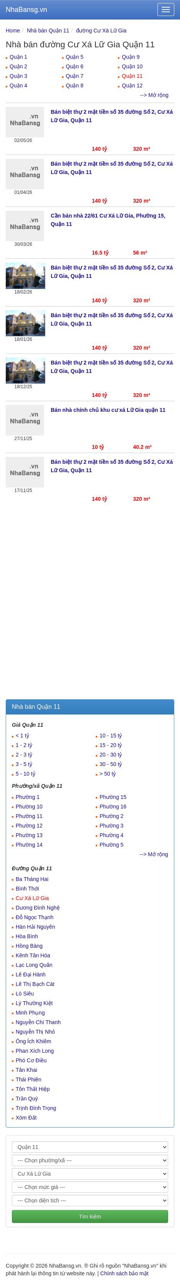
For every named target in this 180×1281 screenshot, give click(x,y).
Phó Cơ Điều (31, 1060)
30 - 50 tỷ (111, 764)
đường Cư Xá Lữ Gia (101, 30)
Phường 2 (111, 816)
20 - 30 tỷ (111, 755)
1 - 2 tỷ (24, 745)
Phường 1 (27, 797)
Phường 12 (29, 826)
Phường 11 (29, 816)
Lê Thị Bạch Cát (35, 984)
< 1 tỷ (22, 735)
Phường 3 (111, 826)
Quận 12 (132, 85)
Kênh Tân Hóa (33, 955)
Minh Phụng (30, 1013)
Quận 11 (132, 76)
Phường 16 (113, 806)
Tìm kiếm (90, 1216)
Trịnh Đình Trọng (36, 1108)
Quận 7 (74, 76)
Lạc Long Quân (34, 965)
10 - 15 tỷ (111, 735)
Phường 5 (111, 845)
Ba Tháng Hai (32, 879)
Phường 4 (111, 835)
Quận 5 (74, 57)
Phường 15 (113, 797)
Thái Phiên (28, 1079)
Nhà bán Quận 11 (48, 30)
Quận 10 (132, 66)
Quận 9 (130, 57)
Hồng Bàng (29, 946)
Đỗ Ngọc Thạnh (34, 917)
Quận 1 (18, 57)
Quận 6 (74, 66)
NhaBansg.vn (26, 9)
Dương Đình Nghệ (38, 908)
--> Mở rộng (154, 95)
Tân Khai (26, 1070)
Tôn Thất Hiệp (33, 1089)
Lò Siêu (25, 994)
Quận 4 (18, 85)
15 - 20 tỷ (111, 745)
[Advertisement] (90, 605)
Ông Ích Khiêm (33, 1041)
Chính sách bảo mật (124, 1273)
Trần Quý (27, 1098)
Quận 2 (18, 66)
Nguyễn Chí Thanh (38, 1022)
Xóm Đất (26, 1118)
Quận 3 (18, 76)
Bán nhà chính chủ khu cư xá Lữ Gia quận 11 (108, 410)
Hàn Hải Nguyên (35, 927)
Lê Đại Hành (31, 974)
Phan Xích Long (35, 1051)
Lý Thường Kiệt (34, 1003)
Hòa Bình (27, 936)
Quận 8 (74, 85)
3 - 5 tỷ (24, 764)
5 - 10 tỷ (25, 774)
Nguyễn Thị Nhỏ (35, 1032)
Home (13, 30)
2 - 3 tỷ (24, 755)
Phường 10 (29, 806)
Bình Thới (27, 889)
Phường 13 (29, 835)
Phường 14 (29, 845)
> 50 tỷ (108, 774)
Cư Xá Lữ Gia (32, 898)
